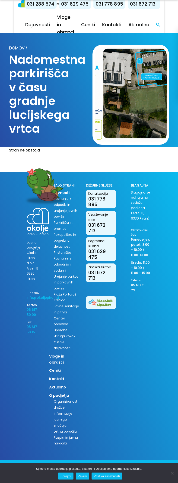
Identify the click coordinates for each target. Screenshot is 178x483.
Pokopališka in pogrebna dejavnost (65, 240)
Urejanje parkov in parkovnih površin (66, 282)
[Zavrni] (172, 473)
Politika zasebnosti (107, 476)
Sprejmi (65, 476)
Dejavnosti (46, 24)
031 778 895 (118, 4)
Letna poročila (65, 431)
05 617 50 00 (32, 312)
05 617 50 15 (32, 329)
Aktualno (147, 24)
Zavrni (82, 476)
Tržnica (59, 300)
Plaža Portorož (65, 294)
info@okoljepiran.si (34, 297)
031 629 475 (83, 4)
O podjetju (59, 395)
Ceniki (97, 24)
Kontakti (120, 24)
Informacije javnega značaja (63, 419)
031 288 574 (49, 4)
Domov (17, 48)
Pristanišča (62, 252)
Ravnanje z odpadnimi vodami (62, 264)
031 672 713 (151, 4)
